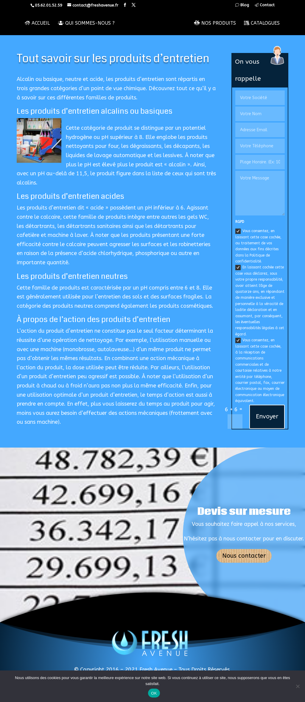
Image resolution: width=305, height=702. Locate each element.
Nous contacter (244, 555)
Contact (265, 5)
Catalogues (262, 23)
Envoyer (267, 416)
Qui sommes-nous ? (85, 23)
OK (154, 693)
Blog (242, 5)
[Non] (298, 686)
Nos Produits (215, 23)
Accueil (36, 23)
